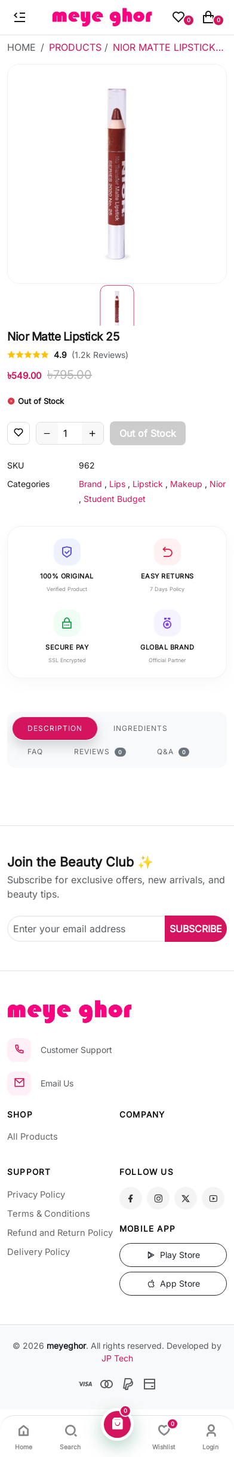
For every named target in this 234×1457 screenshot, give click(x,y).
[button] (117, 305)
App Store (173, 1283)
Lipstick (148, 484)
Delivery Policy (38, 1252)
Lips (117, 484)
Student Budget (115, 499)
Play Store (173, 1255)
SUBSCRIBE (196, 929)
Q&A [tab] (173, 752)
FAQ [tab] (35, 751)
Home (21, 47)
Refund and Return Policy (60, 1233)
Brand (90, 484)
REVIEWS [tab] (100, 752)
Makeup (186, 484)
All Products (32, 1136)
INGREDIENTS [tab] (140, 728)
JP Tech (117, 1358)
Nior (218, 484)
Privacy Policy (36, 1194)
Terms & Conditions (48, 1213)
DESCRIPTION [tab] (54, 728)
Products (75, 47)
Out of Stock (147, 433)
